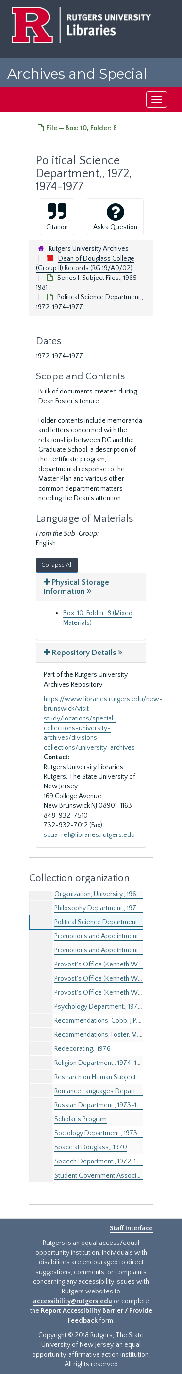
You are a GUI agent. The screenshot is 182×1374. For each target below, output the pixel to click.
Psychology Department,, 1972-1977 (106, 1007)
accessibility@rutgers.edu (72, 1301)
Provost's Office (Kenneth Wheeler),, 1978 (115, 993)
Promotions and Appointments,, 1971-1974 (114, 936)
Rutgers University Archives (89, 249)
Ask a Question (115, 216)
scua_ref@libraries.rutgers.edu (89, 835)
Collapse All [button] (57, 565)
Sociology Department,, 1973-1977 (104, 1133)
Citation (57, 216)
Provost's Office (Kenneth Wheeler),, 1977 (115, 978)
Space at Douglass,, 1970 (90, 1147)
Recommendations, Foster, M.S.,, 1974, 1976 (116, 1035)
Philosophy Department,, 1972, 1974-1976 (114, 908)
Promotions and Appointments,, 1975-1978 (115, 950)
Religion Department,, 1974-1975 (101, 1063)
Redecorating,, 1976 (82, 1049)
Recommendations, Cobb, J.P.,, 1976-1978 (113, 1021)
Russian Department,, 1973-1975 (101, 1105)
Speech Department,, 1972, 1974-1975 (109, 1161)
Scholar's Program (80, 1119)
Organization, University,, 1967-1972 (105, 894)
